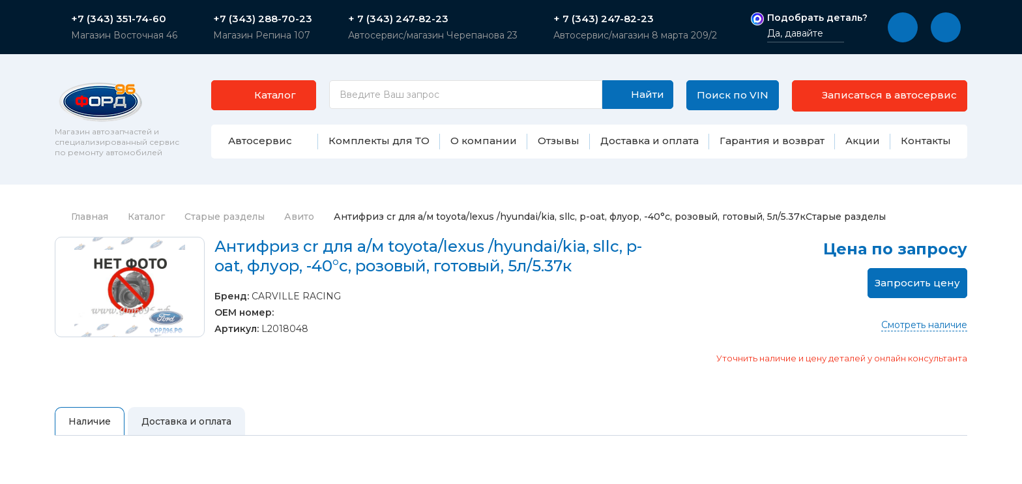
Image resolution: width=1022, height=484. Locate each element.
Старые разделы (224, 216)
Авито (299, 216)
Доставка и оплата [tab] (186, 421)
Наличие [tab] (89, 421)
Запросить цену (917, 283)
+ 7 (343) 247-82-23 (398, 19)
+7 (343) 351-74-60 (118, 19)
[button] (903, 27)
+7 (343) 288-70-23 (262, 19)
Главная (81, 216)
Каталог (146, 216)
